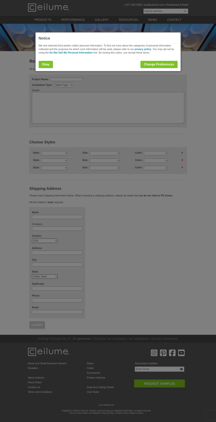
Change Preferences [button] (159, 64)
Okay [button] (46, 64)
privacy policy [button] (143, 49)
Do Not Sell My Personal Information (71, 52)
